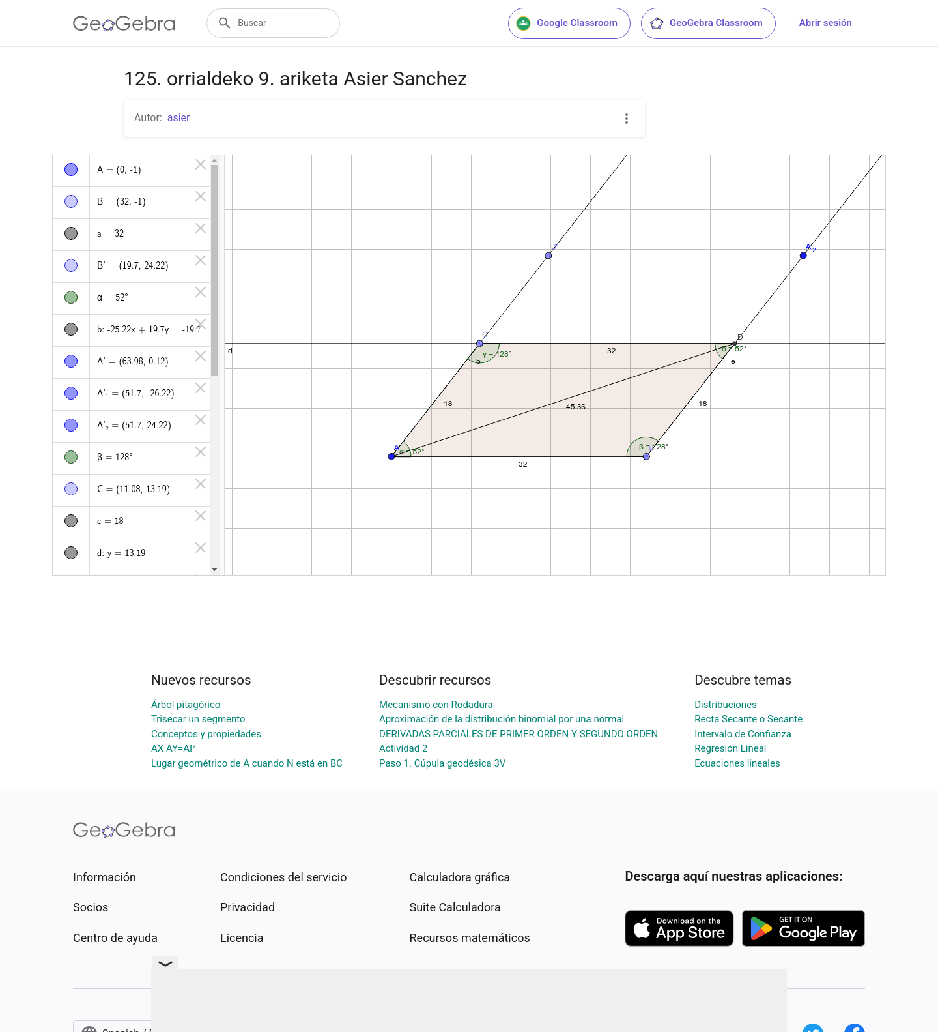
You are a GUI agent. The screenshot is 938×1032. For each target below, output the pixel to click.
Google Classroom (567, 23)
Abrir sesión (825, 23)
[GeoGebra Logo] (124, 23)
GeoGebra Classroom (706, 23)
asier (178, 117)
